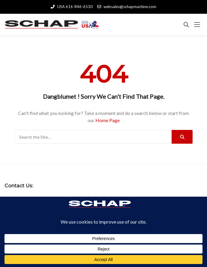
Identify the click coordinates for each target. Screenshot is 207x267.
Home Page (107, 120)
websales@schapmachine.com (126, 6)
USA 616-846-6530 (71, 6)
